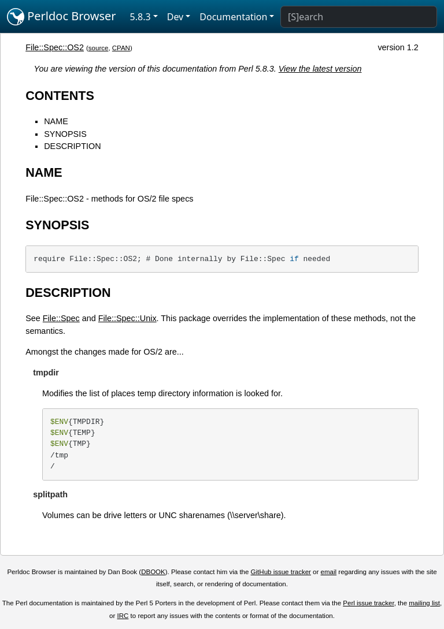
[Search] (358, 17)
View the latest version (320, 68)
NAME (56, 121)
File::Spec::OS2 (54, 47)
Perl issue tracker (368, 603)
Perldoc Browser (61, 16)
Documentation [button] (233, 16)
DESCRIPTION (72, 146)
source (98, 47)
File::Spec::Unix (127, 318)
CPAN (121, 47)
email (329, 571)
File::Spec (61, 318)
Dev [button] (175, 16)
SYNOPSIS (65, 134)
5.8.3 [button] (140, 16)
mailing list (424, 603)
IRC (123, 615)
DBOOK (153, 571)
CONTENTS (59, 95)
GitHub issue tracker (281, 571)
